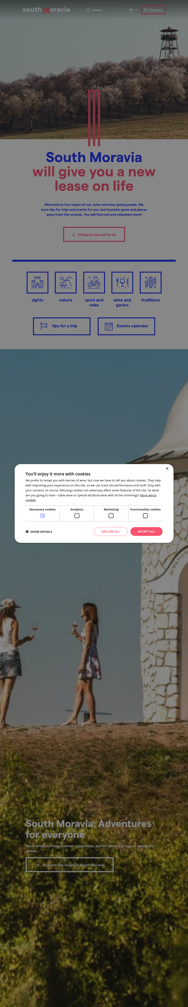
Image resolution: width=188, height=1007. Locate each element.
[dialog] (94, 503)
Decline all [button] (111, 531)
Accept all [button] (146, 531)
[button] (39, 531)
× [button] (167, 468)
